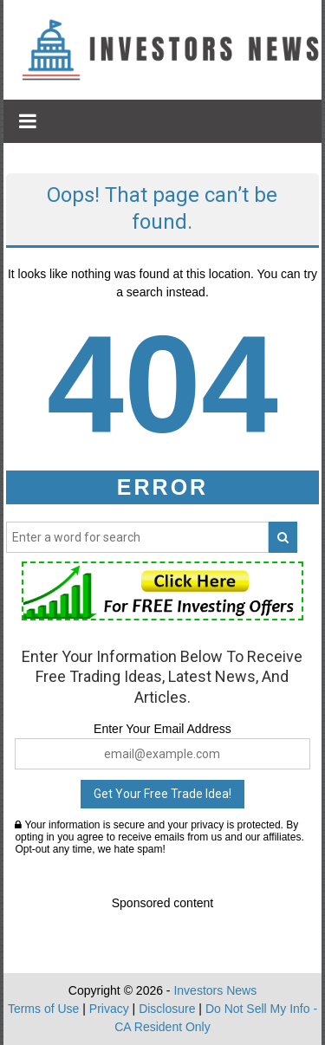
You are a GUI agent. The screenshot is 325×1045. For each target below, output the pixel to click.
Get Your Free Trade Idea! (162, 794)
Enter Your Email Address (162, 729)
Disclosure (167, 1009)
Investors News (215, 990)
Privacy (109, 1009)
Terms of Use (43, 1009)
